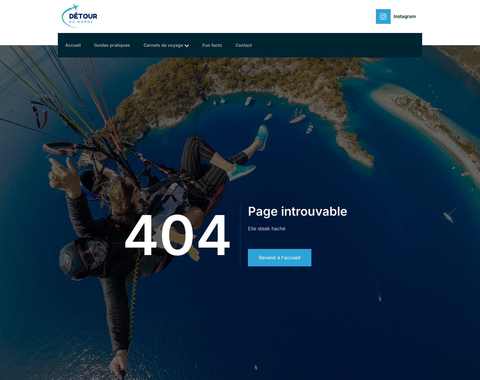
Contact (253, 45)
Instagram (405, 16)
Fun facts (220, 45)
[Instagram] (383, 16)
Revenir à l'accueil (280, 257)
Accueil (75, 45)
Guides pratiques (116, 45)
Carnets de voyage (172, 45)
